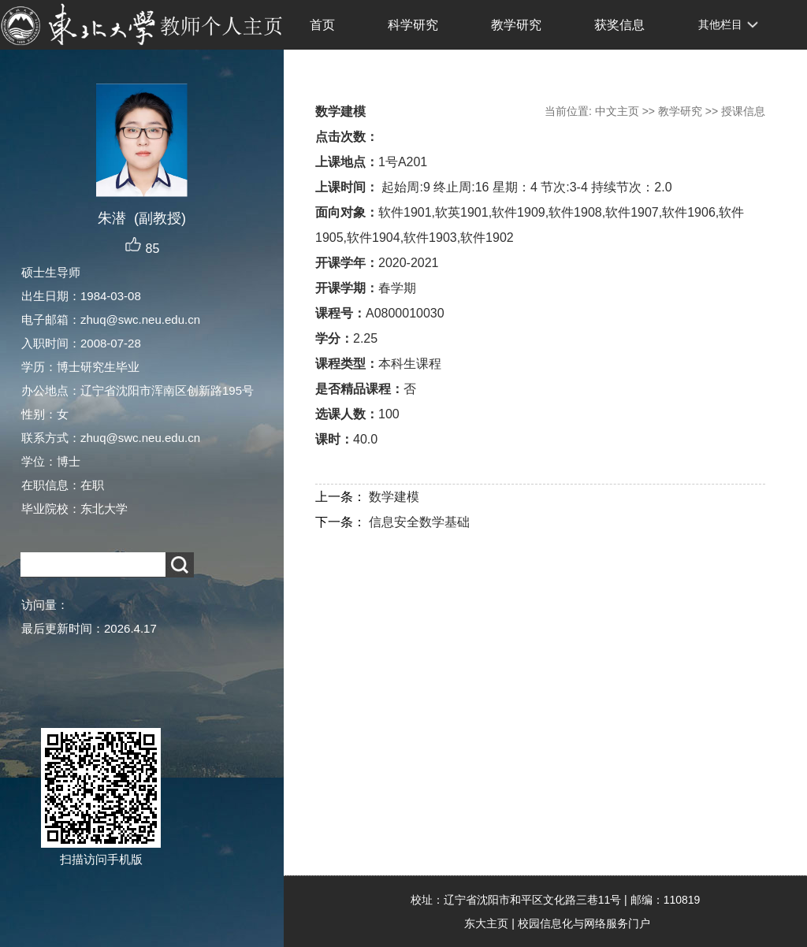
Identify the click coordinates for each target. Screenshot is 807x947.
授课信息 (743, 111)
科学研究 (413, 25)
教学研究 (516, 25)
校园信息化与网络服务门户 (584, 923)
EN (300, 74)
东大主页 (486, 923)
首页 (322, 25)
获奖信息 (619, 25)
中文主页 (617, 111)
